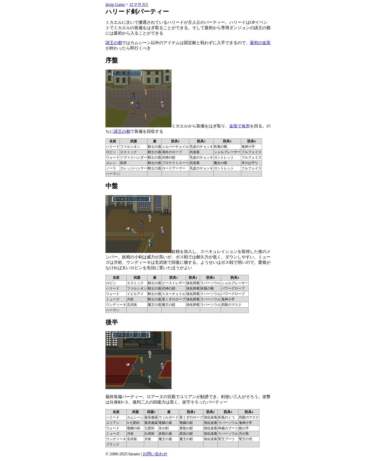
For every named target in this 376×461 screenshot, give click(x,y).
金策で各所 (239, 126)
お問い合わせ (155, 454)
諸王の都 (113, 42)
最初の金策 (260, 42)
